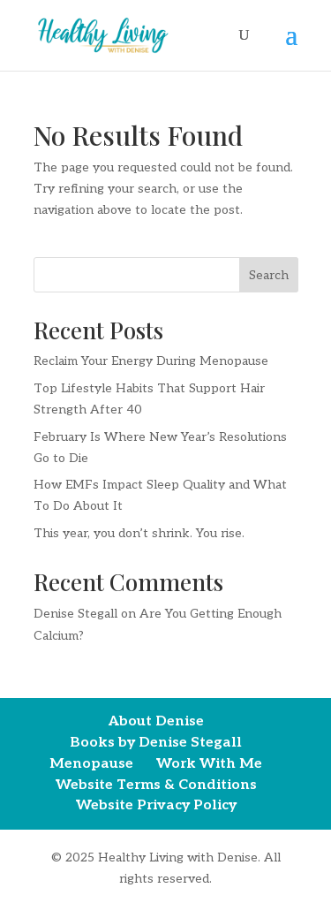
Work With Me (209, 763)
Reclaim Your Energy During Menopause (151, 360)
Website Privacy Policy (156, 805)
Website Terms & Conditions (156, 785)
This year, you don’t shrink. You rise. (139, 533)
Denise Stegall (75, 613)
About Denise (156, 721)
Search (269, 275)
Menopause (91, 763)
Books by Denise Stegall (156, 742)
